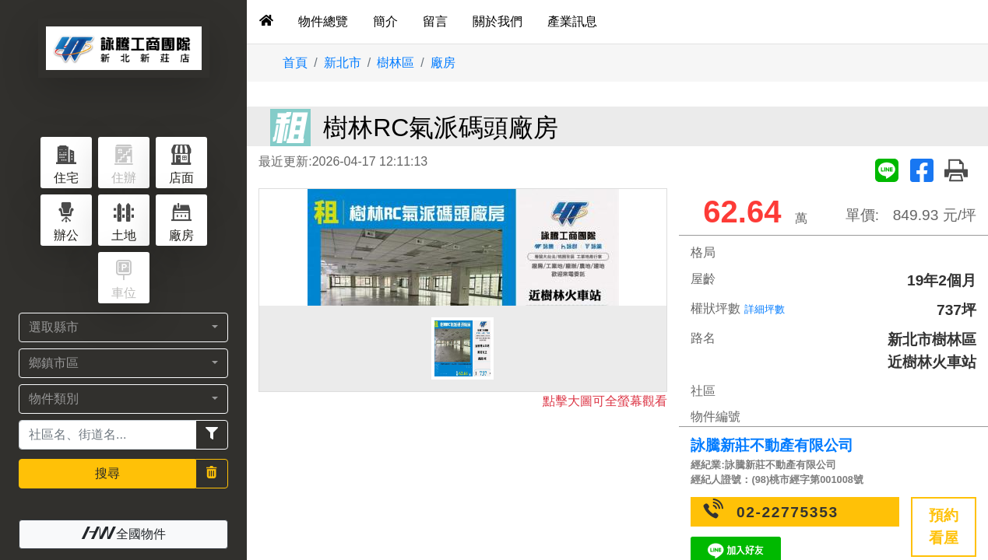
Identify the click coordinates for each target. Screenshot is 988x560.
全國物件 (124, 534)
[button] (123, 327)
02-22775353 (788, 512)
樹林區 (395, 62)
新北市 (342, 62)
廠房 (443, 62)
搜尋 (107, 473)
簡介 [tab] (385, 21)
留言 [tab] (435, 21)
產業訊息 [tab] (572, 21)
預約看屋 (943, 526)
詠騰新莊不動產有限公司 (772, 445)
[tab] (266, 22)
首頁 (295, 62)
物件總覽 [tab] (323, 21)
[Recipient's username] (107, 435)
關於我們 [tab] (497, 21)
